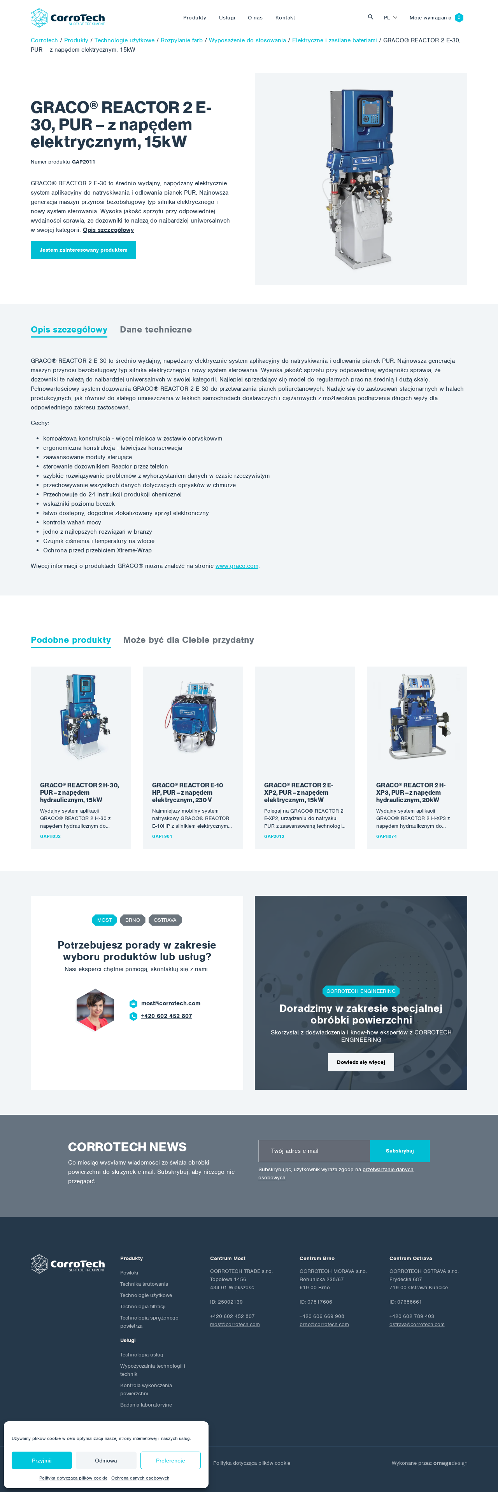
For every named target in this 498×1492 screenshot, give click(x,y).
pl (387, 17)
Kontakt (285, 17)
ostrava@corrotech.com (417, 1324)
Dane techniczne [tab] (156, 329)
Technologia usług (141, 1354)
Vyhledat (373, 17)
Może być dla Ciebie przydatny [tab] (188, 640)
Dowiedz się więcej (361, 1062)
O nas (255, 17)
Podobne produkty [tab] (71, 640)
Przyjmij (42, 1460)
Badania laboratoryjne (146, 1404)
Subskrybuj (400, 1150)
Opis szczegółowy (108, 230)
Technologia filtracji (142, 1306)
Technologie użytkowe (146, 1295)
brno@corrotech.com (324, 1324)
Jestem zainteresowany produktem (84, 250)
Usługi (227, 17)
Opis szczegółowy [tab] (69, 329)
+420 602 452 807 (166, 1016)
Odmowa (106, 1460)
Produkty (194, 17)
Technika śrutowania (144, 1284)
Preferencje (170, 1460)
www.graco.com (237, 566)
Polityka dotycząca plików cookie (73, 1478)
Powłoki (129, 1272)
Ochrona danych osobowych (140, 1478)
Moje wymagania (431, 17)
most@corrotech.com (170, 1003)
